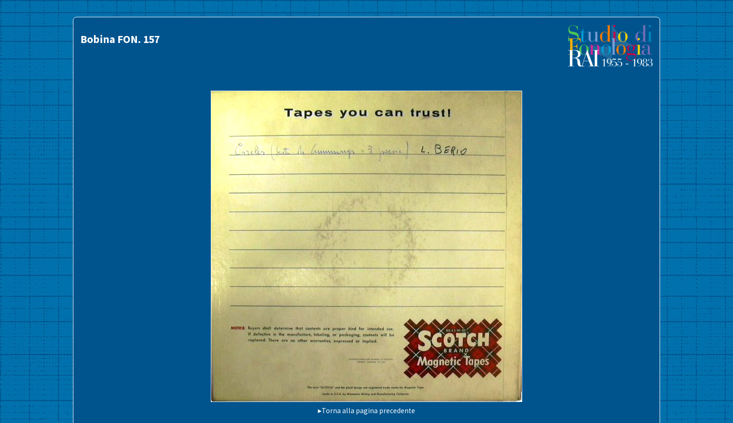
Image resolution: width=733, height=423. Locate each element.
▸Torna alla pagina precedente (366, 410)
